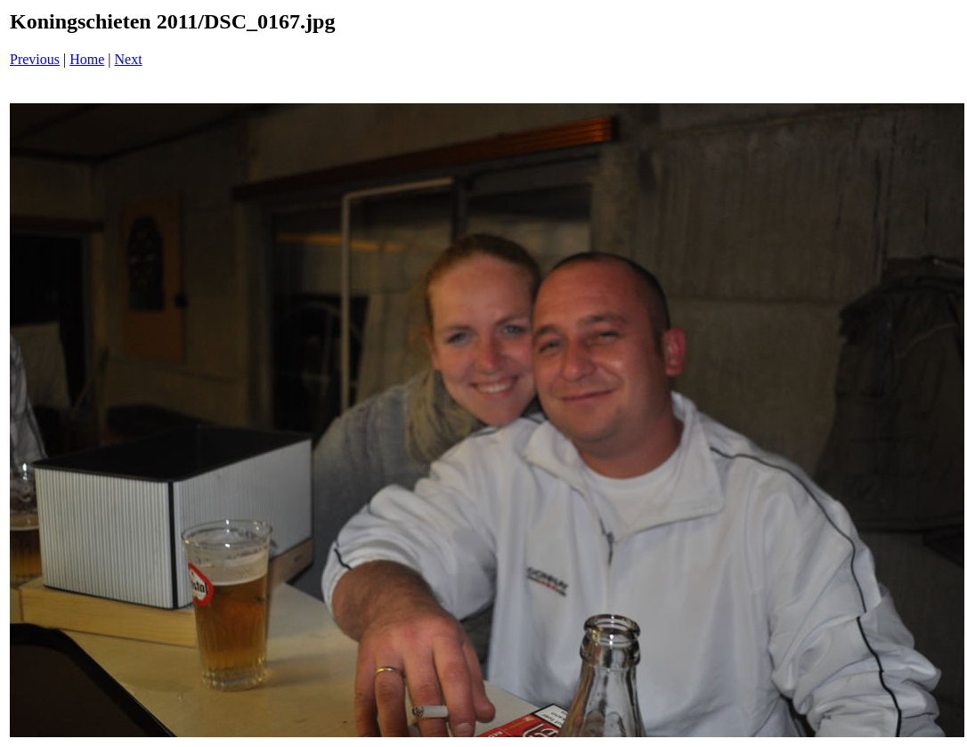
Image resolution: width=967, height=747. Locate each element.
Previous (35, 59)
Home (86, 59)
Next (128, 59)
